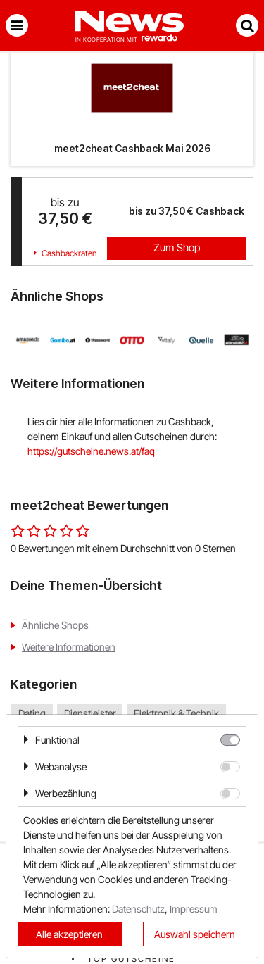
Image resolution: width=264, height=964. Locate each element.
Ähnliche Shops (55, 625)
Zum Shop (176, 247)
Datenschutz (138, 909)
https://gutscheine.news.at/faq (91, 451)
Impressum (194, 909)
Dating (32, 714)
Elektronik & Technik (176, 714)
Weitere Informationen (68, 647)
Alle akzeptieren (69, 934)
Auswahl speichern (194, 934)
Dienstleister (90, 714)
